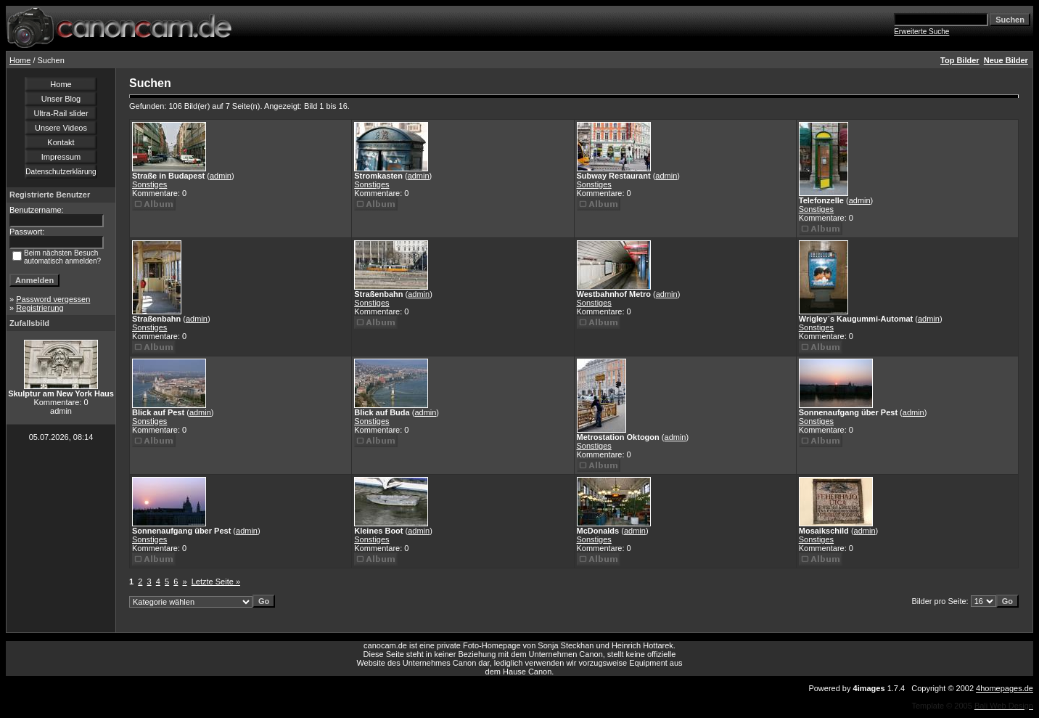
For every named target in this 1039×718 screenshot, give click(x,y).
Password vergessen (53, 299)
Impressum (61, 156)
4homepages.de (1004, 688)
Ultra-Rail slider (60, 113)
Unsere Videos (61, 127)
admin (220, 175)
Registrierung (39, 307)
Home (19, 60)
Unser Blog (61, 98)
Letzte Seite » (216, 581)
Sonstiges (149, 184)
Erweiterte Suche (921, 32)
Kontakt (60, 142)
